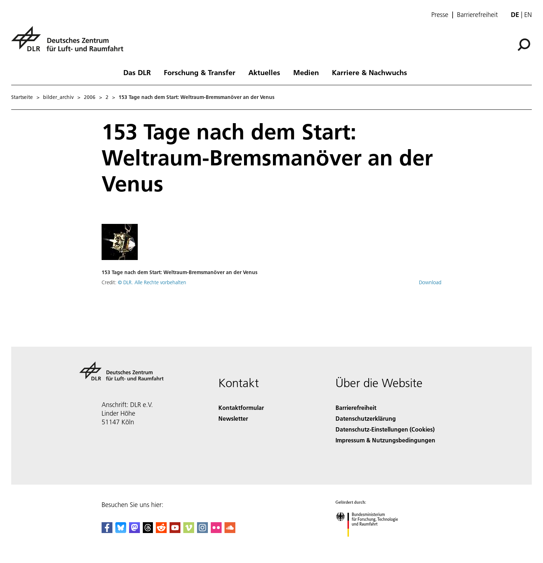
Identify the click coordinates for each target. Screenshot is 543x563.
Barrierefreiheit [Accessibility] (355, 407)
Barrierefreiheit (477, 15)
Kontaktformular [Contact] (241, 407)
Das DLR (137, 72)
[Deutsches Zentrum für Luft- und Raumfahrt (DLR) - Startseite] (70, 43)
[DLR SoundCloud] (230, 531)
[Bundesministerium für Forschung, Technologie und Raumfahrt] (370, 543)
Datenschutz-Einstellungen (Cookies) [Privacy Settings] (385, 429)
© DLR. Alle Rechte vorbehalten (152, 282)
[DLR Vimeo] (188, 531)
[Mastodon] (134, 531)
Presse (439, 15)
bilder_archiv (58, 97)
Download (430, 282)
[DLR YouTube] (175, 531)
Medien (306, 72)
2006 (89, 97)
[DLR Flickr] (216, 531)
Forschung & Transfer (199, 72)
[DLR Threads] (148, 531)
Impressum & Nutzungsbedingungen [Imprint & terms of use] (385, 440)
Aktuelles (264, 72)
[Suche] (523, 44)
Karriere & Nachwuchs (369, 72)
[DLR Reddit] (161, 531)
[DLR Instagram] (202, 531)
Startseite (22, 97)
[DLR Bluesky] (120, 531)
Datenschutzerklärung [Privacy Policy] (365, 418)
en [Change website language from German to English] (528, 14)
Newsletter (233, 418)
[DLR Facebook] (107, 531)
